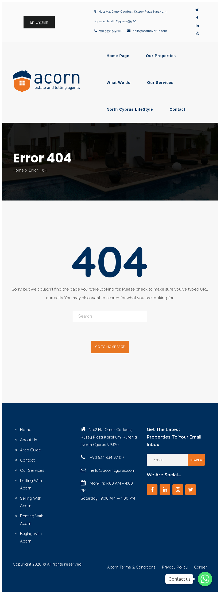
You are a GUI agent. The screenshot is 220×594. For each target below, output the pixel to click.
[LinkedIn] (165, 489)
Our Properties (161, 56)
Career (200, 567)
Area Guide (30, 449)
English (42, 22)
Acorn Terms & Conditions (131, 567)
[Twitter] (190, 489)
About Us (28, 439)
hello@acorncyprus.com (150, 31)
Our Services (160, 82)
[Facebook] (152, 489)
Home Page (118, 56)
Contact (177, 109)
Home (18, 170)
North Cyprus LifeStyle (130, 109)
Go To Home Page (110, 346)
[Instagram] (177, 489)
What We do (119, 82)
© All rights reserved (62, 564)
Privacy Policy (175, 567)
